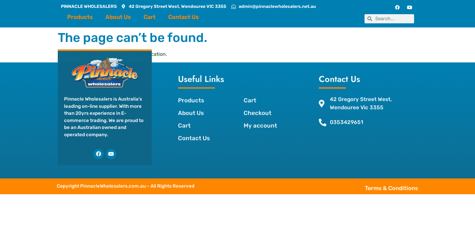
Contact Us (183, 17)
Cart (150, 17)
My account (259, 118)
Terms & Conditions (404, 187)
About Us (118, 17)
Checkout (256, 105)
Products (80, 17)
